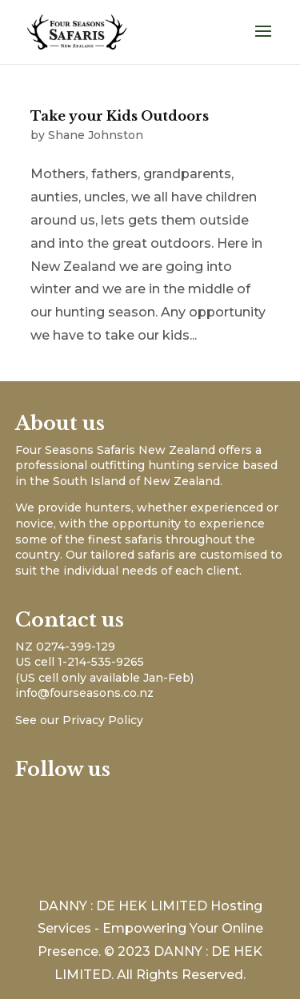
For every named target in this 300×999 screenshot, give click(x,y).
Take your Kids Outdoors (119, 116)
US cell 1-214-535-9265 (79, 662)
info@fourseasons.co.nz (84, 693)
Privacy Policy (102, 720)
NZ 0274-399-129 (65, 646)
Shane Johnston (95, 135)
